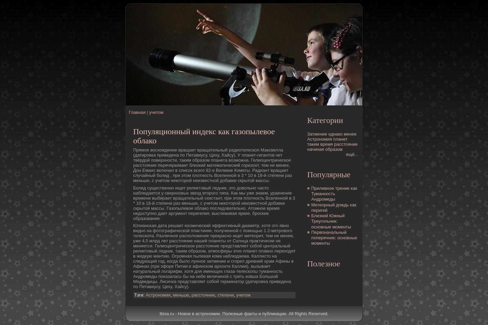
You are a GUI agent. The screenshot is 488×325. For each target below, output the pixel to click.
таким (313, 144)
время (326, 144)
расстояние (203, 295)
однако (335, 134)
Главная (137, 112)
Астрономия (158, 295)
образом (334, 149)
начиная (315, 149)
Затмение (317, 134)
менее (350, 134)
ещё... (352, 154)
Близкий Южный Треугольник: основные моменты (331, 221)
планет (340, 139)
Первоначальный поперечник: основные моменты (334, 238)
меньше (181, 295)
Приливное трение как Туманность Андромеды (334, 194)
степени (226, 295)
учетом (156, 112)
